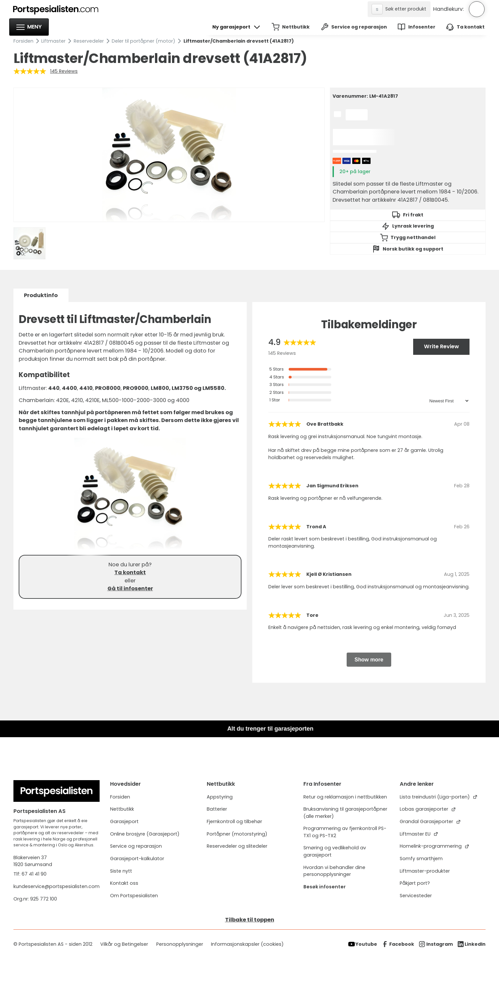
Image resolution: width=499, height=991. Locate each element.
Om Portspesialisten (134, 895)
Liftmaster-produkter (425, 871)
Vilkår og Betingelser (124, 944)
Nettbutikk (122, 809)
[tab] (40, 295)
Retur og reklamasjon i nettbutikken (345, 797)
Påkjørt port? (415, 883)
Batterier (217, 809)
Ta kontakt (130, 572)
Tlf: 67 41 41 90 (30, 874)
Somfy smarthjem (421, 858)
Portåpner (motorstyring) (237, 834)
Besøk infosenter (324, 886)
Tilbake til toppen (249, 919)
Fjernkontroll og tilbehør (234, 821)
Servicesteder (416, 895)
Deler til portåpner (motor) (143, 41)
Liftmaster (53, 41)
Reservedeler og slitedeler (237, 846)
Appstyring (220, 797)
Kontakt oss (124, 883)
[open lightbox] (169, 155)
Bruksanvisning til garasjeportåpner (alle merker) (345, 812)
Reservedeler (89, 41)
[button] (29, 27)
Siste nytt (121, 871)
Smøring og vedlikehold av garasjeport (334, 851)
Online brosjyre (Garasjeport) (145, 834)
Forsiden (23, 41)
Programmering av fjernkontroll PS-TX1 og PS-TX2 (344, 832)
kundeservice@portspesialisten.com (56, 886)
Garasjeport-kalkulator (137, 858)
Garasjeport (124, 821)
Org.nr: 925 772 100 (35, 899)
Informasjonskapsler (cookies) (247, 944)
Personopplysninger (179, 944)
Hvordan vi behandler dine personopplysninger (334, 871)
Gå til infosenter (130, 588)
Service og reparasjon (136, 846)
